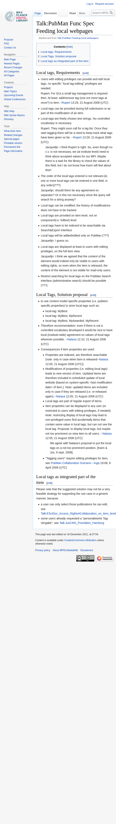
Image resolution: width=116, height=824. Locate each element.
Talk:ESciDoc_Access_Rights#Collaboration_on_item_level (78, 513)
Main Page (10, 59)
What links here (12, 131)
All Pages (9, 75)
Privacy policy (42, 550)
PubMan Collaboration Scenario (71, 463)
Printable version (13, 143)
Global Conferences (15, 99)
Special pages (11, 139)
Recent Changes (13, 67)
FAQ (6, 43)
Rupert (66, 102)
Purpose (8, 39)
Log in (90, 3)
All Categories (11, 71)
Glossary (9, 119)
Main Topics (10, 91)
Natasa (71, 339)
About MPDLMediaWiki (65, 550)
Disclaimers (86, 550)
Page (38, 13)
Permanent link (12, 147)
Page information (13, 151)
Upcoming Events (13, 95)
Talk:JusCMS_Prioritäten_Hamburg (82, 523)
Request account (104, 3)
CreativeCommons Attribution (80, 540)
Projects (8, 87)
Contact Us (10, 47)
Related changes (13, 135)
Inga (96, 463)
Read (67, 13)
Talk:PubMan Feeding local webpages (77, 38)
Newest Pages (12, 63)
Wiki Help (9, 111)
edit (85, 73)
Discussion (50, 13)
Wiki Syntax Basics (14, 115)
